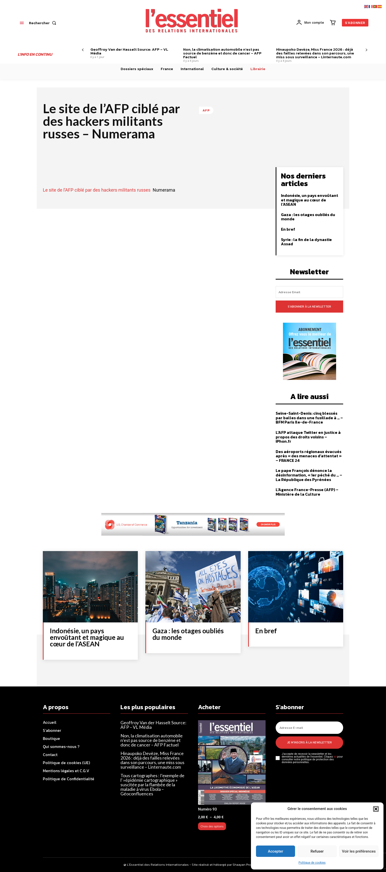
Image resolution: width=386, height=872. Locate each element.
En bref (288, 229)
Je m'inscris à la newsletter (309, 742)
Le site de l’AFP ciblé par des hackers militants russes (96, 190)
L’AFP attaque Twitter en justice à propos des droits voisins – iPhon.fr (308, 436)
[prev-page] (83, 50)
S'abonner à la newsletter (309, 306)
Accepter (275, 851)
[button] (375, 808)
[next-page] (366, 50)
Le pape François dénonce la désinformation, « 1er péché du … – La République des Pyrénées (309, 474)
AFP (206, 110)
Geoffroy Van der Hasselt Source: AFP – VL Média (129, 51)
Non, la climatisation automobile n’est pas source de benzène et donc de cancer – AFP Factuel (222, 53)
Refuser (317, 851)
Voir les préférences (359, 851)
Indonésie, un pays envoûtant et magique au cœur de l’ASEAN (309, 199)
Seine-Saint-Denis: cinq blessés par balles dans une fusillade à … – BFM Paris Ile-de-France (309, 417)
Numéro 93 (207, 809)
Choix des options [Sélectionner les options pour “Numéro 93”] (212, 826)
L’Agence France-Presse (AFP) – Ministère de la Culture (307, 492)
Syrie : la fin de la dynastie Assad (306, 241)
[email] (309, 292)
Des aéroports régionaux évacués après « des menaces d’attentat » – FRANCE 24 (309, 455)
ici (335, 756)
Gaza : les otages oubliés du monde (308, 217)
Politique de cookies (312, 862)
